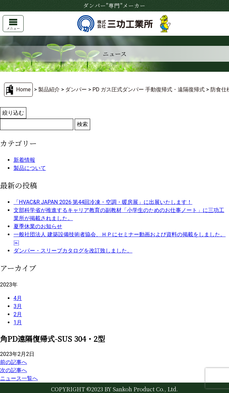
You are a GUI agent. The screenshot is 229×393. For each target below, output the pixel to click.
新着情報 (24, 160)
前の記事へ (13, 362)
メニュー (13, 25)
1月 (18, 322)
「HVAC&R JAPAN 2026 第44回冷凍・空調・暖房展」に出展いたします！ (103, 202)
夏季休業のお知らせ (38, 226)
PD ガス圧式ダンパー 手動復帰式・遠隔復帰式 (149, 89)
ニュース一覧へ (19, 378)
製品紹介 (49, 89)
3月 (18, 306)
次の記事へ (13, 370)
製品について (30, 168)
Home (23, 89)
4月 (18, 298)
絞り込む (13, 113)
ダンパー (76, 89)
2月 (18, 314)
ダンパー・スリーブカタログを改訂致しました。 (73, 250)
